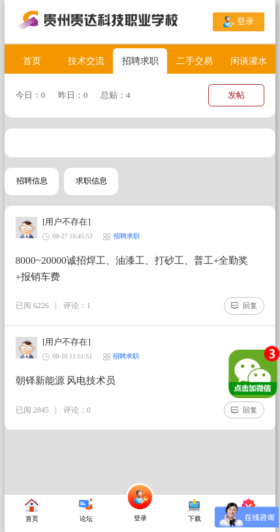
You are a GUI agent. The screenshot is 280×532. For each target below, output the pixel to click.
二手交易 (194, 60)
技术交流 (86, 60)
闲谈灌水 (248, 60)
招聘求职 (140, 60)
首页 (32, 60)
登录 (238, 21)
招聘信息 (32, 180)
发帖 (236, 95)
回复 (244, 305)
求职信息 (91, 180)
